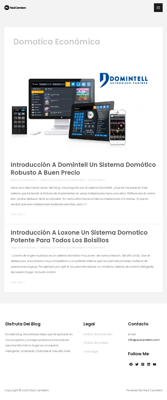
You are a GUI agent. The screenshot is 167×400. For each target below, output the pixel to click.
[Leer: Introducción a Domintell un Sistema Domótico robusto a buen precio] (83, 108)
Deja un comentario (24, 179)
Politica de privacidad (98, 334)
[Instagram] (143, 364)
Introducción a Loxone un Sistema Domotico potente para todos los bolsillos (79, 236)
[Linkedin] (149, 364)
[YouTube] (154, 364)
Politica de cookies (96, 342)
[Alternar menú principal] (158, 7)
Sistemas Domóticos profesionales (62, 179)
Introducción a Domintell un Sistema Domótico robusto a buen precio (83, 169)
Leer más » (18, 214)
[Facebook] (131, 364)
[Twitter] (137, 364)
